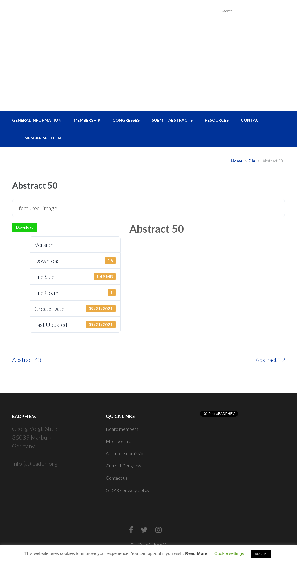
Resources (217, 120)
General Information (36, 120)
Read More (196, 553)
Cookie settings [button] (229, 553)
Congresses (126, 120)
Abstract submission (126, 453)
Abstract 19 (270, 359)
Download (25, 227)
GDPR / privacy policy (127, 490)
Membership (87, 120)
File (251, 160)
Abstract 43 (26, 359)
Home (236, 160)
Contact (251, 120)
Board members (122, 429)
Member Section (42, 137)
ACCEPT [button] (261, 553)
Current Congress (123, 465)
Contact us (116, 477)
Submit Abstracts (172, 120)
